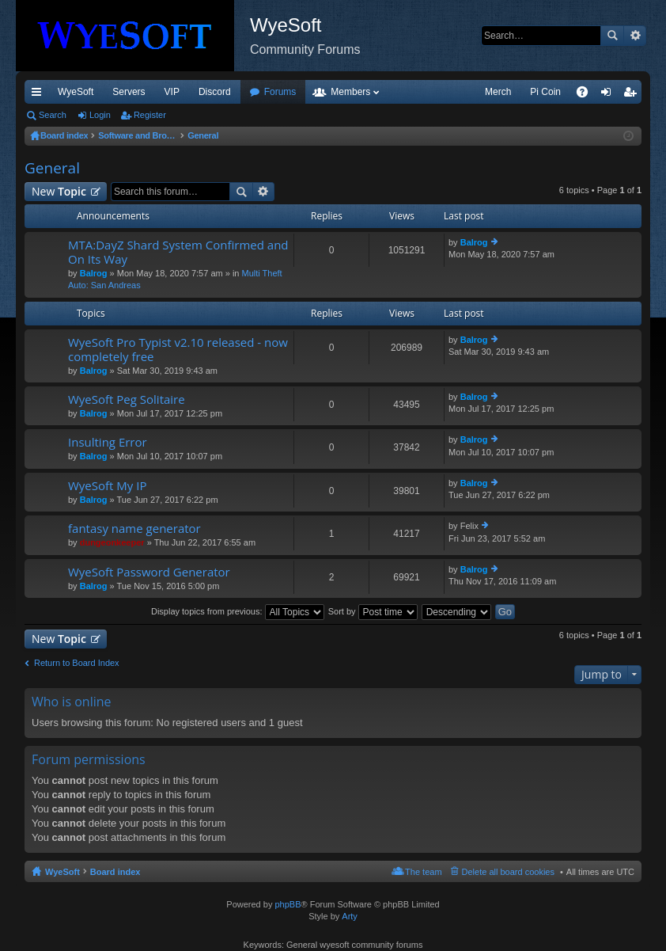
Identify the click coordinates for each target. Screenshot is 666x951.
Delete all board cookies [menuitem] (508, 872)
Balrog (94, 273)
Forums (280, 91)
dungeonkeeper (112, 542)
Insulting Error (107, 442)
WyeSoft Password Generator (149, 572)
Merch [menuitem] (498, 91)
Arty (350, 916)
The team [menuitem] (423, 872)
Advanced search (634, 35)
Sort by (373, 611)
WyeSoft (75, 91)
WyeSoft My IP (107, 485)
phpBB (287, 904)
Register (150, 115)
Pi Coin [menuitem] (545, 91)
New (59, 191)
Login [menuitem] (609, 95)
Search (612, 35)
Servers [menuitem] (128, 91)
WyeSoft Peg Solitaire (126, 399)
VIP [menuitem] (172, 91)
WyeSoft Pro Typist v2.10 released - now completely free (178, 349)
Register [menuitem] (633, 95)
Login (100, 115)
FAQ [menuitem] (587, 95)
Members (350, 91)
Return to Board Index (76, 663)
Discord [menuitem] (215, 91)
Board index (115, 872)
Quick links (39, 95)
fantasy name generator (134, 528)
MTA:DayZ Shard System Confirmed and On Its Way (178, 252)
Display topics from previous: (237, 611)
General (52, 168)
